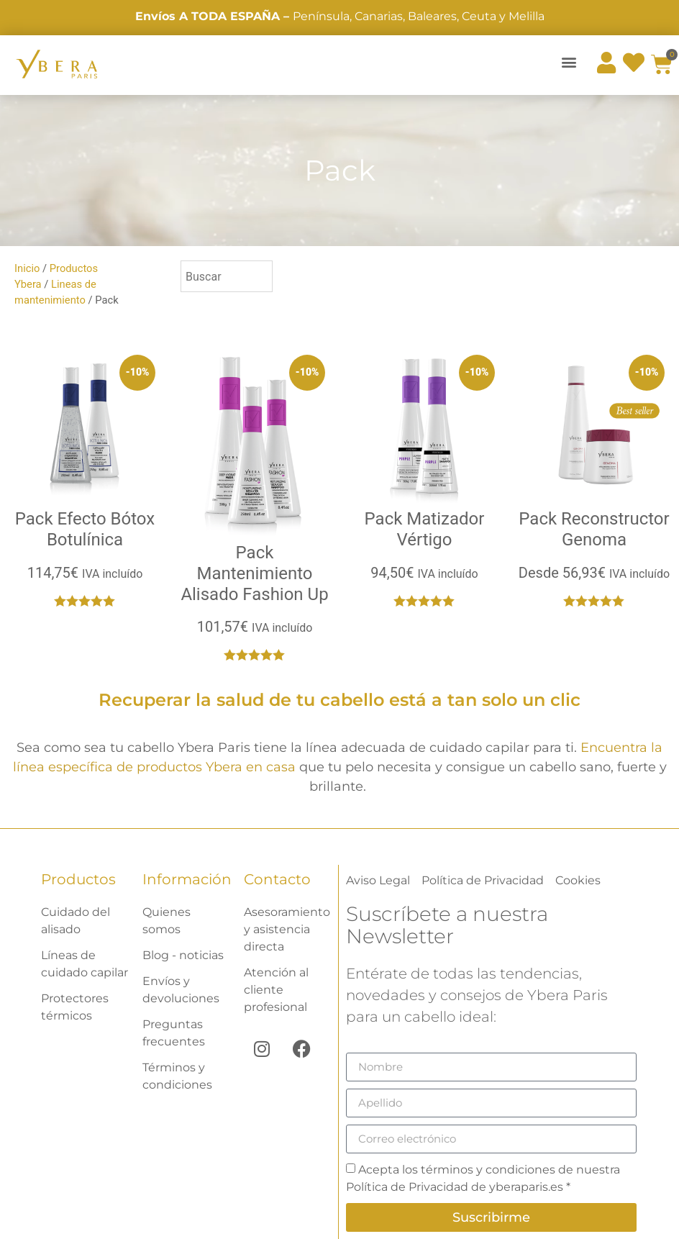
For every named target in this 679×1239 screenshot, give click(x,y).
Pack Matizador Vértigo (425, 529)
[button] (569, 61)
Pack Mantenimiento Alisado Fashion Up (254, 573)
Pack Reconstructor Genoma (594, 529)
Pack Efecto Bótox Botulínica (85, 529)
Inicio (27, 268)
